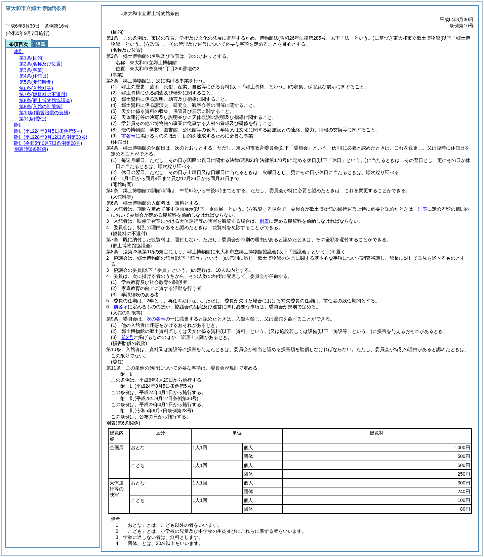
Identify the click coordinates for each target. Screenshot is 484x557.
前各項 (121, 306)
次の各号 (156, 319)
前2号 (127, 337)
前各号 (128, 135)
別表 (422, 209)
